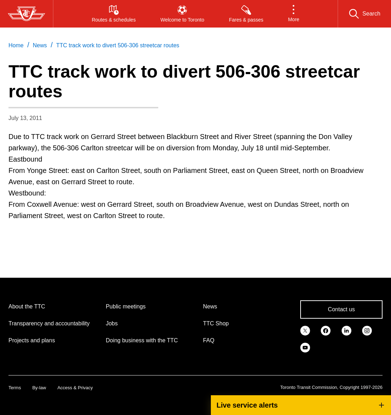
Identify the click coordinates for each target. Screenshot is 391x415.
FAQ (208, 340)
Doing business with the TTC (142, 340)
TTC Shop (216, 323)
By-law (39, 387)
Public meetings (126, 306)
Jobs (112, 323)
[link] (305, 330)
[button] (294, 14)
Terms (14, 387)
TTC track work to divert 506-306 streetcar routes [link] (117, 45)
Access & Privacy (75, 387)
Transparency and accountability (49, 323)
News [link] (40, 45)
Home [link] (16, 45)
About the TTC (26, 306)
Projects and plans (31, 340)
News (210, 306)
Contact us (341, 309)
